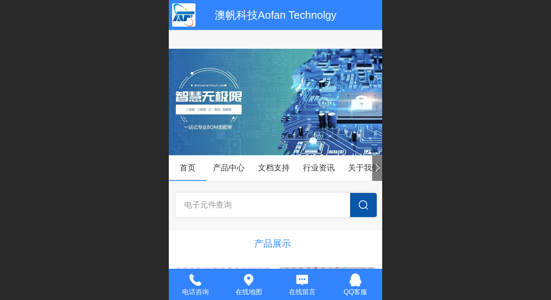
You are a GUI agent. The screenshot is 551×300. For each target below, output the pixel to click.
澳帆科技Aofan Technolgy (276, 15)
